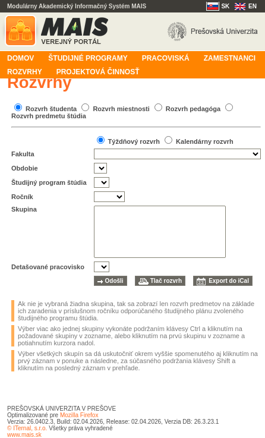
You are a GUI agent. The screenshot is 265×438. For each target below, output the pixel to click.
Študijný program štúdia (49, 182)
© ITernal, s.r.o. (27, 428)
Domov (20, 58)
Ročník (22, 196)
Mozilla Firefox (79, 415)
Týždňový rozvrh (134, 141)
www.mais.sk (24, 434)
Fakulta (22, 153)
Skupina (24, 209)
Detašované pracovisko (47, 266)
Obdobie (24, 168)
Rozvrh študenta (51, 108)
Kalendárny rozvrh (205, 141)
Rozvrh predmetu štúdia (48, 115)
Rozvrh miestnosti (121, 108)
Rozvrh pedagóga (193, 108)
